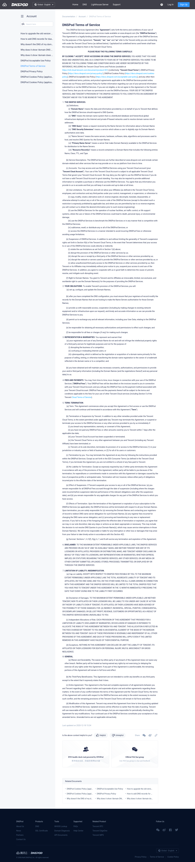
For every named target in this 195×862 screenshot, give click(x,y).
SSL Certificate (41, 831)
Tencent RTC (97, 826)
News (18, 831)
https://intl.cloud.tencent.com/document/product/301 (85, 70)
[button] (150, 735)
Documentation (68, 16)
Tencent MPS (98, 835)
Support (116, 4)
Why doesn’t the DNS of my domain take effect (86, 799)
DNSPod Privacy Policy (106, 794)
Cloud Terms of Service (81, 397)
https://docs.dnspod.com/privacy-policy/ (86, 73)
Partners (19, 835)
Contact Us (21, 839)
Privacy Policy (140, 857)
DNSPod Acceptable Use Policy (110, 789)
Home (75, 4)
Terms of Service (157, 857)
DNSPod (19, 4)
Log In (171, 4)
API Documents (61, 835)
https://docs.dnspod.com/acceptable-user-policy (116, 77)
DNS (85, 4)
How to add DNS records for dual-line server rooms (148, 794)
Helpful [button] (103, 735)
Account (82, 16)
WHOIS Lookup (60, 826)
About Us (20, 826)
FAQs (75, 826)
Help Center (78, 831)
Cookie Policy (173, 857)
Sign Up (183, 4)
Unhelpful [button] (119, 735)
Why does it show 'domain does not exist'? (144, 799)
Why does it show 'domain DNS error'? (113, 799)
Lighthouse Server (99, 4)
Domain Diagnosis (62, 831)
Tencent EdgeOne (99, 831)
